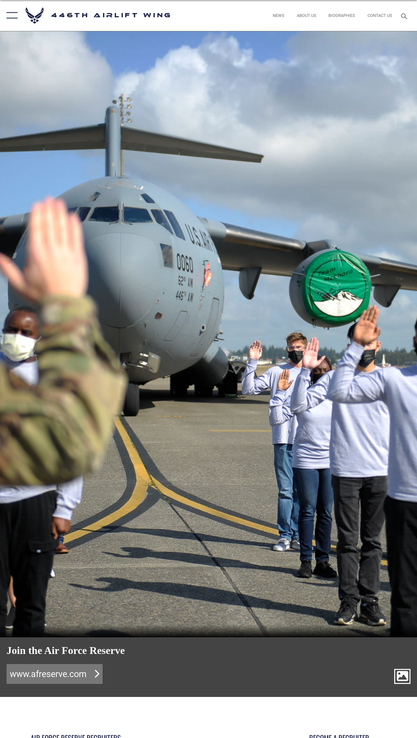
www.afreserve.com (48, 674)
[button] (10, 15)
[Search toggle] (405, 15)
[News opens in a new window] (278, 15)
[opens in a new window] (306, 15)
